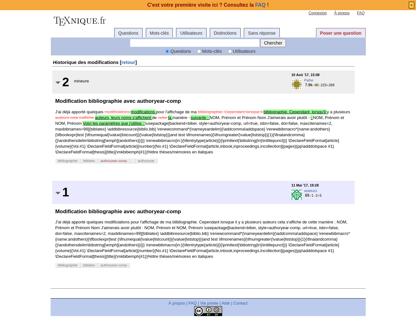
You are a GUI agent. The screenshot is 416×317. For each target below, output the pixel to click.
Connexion (317, 13)
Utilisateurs (191, 33)
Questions (128, 33)
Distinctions (225, 33)
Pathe (309, 80)
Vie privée (209, 303)
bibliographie (68, 161)
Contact (240, 303)
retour (128, 62)
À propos (341, 13)
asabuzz (310, 191)
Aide (226, 303)
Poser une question (341, 33)
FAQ (360, 13)
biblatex (89, 161)
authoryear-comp (114, 161)
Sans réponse (261, 33)
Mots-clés (159, 33)
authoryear (146, 161)
